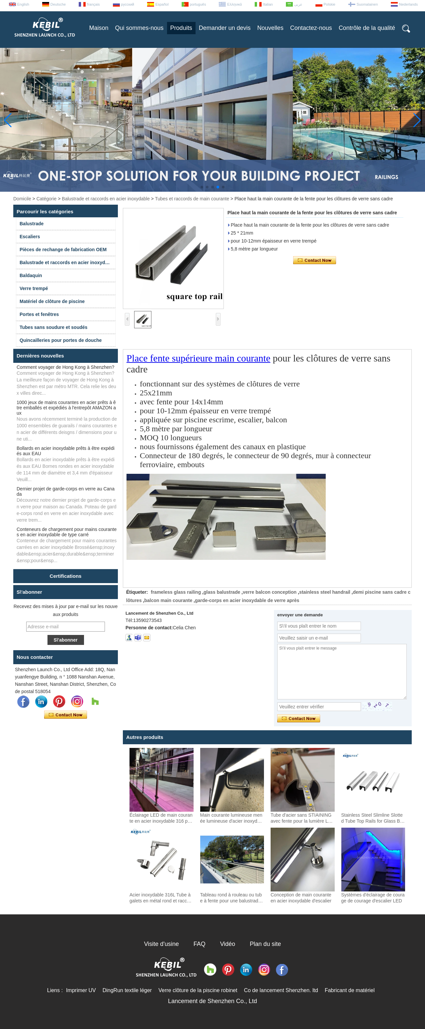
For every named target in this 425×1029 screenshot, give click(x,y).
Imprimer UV (81, 990)
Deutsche (58, 4)
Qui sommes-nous (139, 28)
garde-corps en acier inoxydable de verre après (247, 600)
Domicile (22, 198)
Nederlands (408, 4)
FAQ (200, 944)
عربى (298, 4)
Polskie (329, 4)
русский (127, 4)
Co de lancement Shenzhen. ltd (281, 990)
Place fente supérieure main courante (198, 358)
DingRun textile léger (127, 990)
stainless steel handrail (324, 592)
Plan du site (265, 944)
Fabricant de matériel (350, 990)
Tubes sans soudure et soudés (53, 327)
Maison (99, 28)
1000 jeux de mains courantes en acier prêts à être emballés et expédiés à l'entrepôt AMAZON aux (66, 408)
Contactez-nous (311, 28)
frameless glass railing (176, 592)
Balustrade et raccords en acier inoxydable (106, 198)
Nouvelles (270, 28)
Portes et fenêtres (39, 314)
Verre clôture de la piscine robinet (197, 990)
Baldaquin (31, 275)
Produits (181, 28)
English (23, 4)
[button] (202, 187)
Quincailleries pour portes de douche (61, 340)
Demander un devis (225, 28)
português (198, 4)
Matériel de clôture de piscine (52, 301)
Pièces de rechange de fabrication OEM (63, 249)
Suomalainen (367, 4)
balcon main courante (168, 600)
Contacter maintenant (65, 715)
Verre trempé (34, 288)
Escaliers (30, 236)
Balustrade (31, 223)
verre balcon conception (270, 592)
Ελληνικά (234, 4)
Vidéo (227, 944)
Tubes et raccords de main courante (192, 198)
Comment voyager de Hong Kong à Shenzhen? (65, 367)
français (93, 4)
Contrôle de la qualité (367, 28)
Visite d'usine (161, 944)
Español (162, 4)
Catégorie (47, 198)
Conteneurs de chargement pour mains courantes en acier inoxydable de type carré (67, 532)
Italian (268, 4)
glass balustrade (222, 592)
